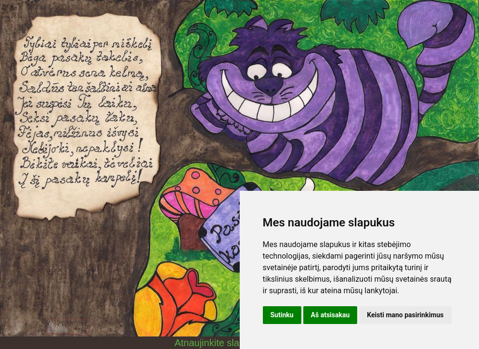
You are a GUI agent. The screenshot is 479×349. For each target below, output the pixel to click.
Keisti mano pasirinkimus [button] (405, 315)
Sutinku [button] (282, 315)
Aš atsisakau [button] (330, 315)
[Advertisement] (67, 268)
